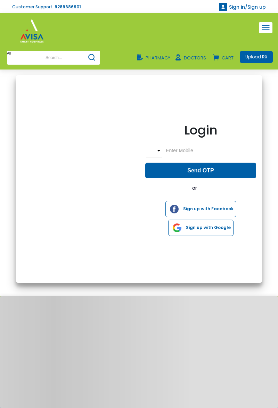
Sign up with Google (200, 228)
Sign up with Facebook (200, 209)
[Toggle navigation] (265, 27)
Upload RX (256, 57)
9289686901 (68, 7)
